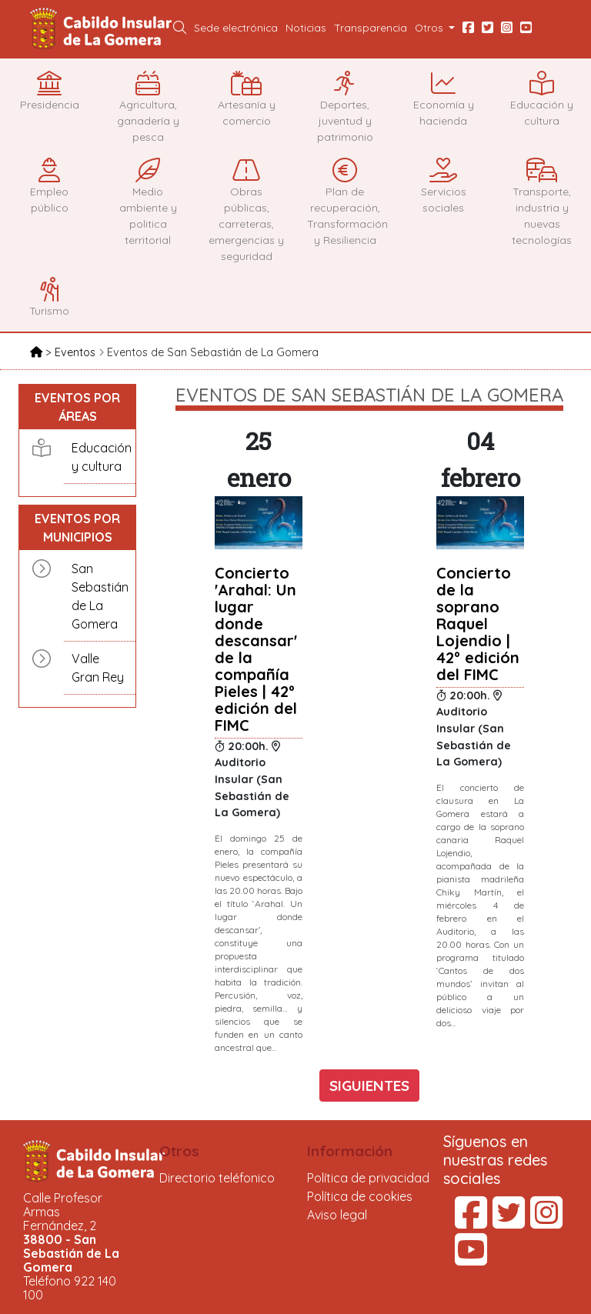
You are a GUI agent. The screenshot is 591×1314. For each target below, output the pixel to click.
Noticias (305, 27)
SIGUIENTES (369, 1085)
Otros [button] (430, 27)
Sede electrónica (236, 27)
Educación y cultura (100, 457)
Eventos (76, 352)
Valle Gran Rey (98, 668)
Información (349, 1151)
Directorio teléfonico (217, 1178)
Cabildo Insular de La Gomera (103, 29)
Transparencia (370, 27)
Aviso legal (337, 1214)
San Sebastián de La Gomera (100, 596)
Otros (179, 1151)
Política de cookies (359, 1196)
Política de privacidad (368, 1178)
